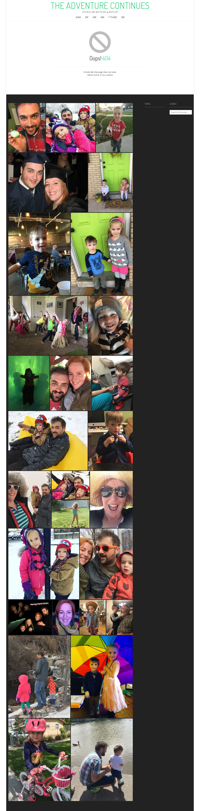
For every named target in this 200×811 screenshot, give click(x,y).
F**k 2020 (113, 17)
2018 (94, 17)
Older (78, 17)
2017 (86, 17)
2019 (102, 17)
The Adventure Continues (100, 5)
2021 (122, 17)
